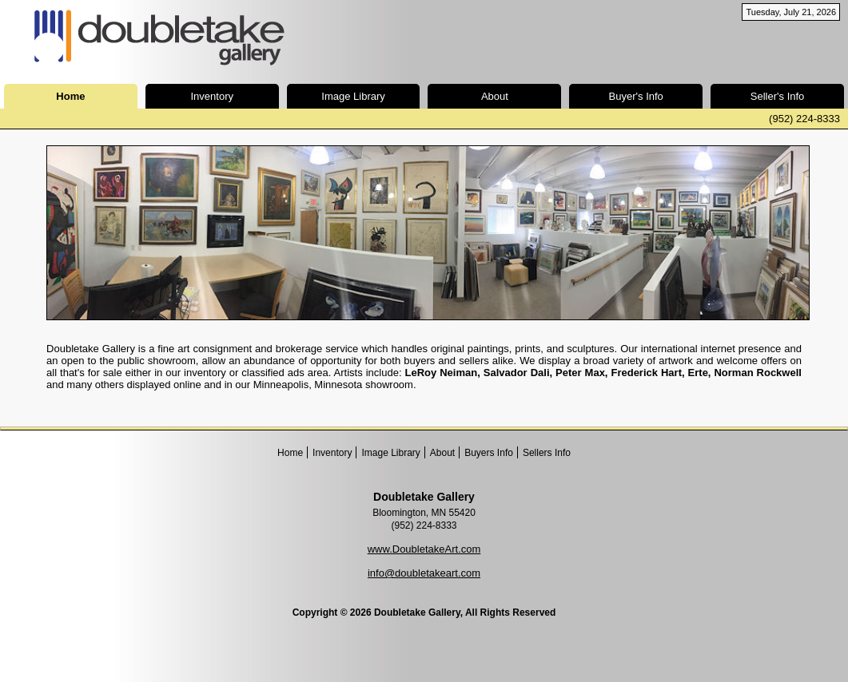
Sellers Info (547, 452)
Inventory (212, 96)
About (494, 96)
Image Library (352, 96)
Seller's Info (777, 96)
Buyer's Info (636, 96)
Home (290, 452)
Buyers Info (488, 452)
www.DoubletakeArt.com (424, 549)
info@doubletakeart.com (424, 573)
